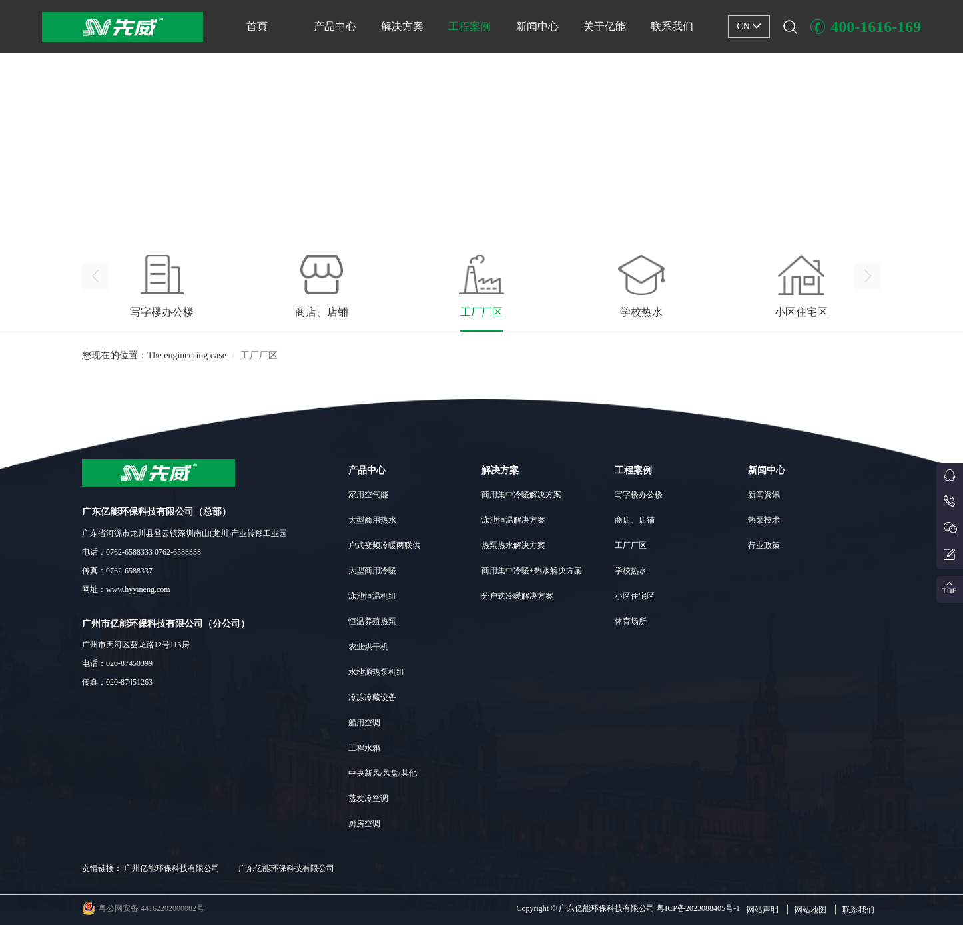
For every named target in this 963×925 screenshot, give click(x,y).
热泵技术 (764, 520)
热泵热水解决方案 (513, 545)
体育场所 (631, 621)
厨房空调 (364, 823)
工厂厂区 (631, 545)
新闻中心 (537, 26)
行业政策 (764, 545)
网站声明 (763, 909)
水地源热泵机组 (376, 672)
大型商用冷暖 (372, 570)
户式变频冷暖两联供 (384, 545)
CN (749, 26)
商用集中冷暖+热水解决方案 (532, 570)
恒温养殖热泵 (372, 621)
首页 (257, 26)
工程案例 (469, 26)
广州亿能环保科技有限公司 (172, 868)
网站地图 (810, 909)
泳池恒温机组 (372, 596)
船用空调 (364, 722)
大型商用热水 (372, 520)
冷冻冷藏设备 (372, 697)
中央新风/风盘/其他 (382, 773)
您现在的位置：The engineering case (154, 363)
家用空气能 (368, 494)
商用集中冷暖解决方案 (521, 494)
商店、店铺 (635, 520)
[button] (482, 214)
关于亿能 (604, 26)
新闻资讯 (764, 494)
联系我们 (672, 26)
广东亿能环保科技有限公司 (286, 868)
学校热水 (631, 570)
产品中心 (335, 26)
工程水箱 (364, 748)
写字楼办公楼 (639, 494)
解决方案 (402, 26)
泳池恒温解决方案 (513, 520)
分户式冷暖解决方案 (517, 596)
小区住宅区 (635, 596)
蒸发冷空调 (368, 798)
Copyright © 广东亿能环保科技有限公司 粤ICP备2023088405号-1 (628, 908)
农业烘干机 (368, 646)
